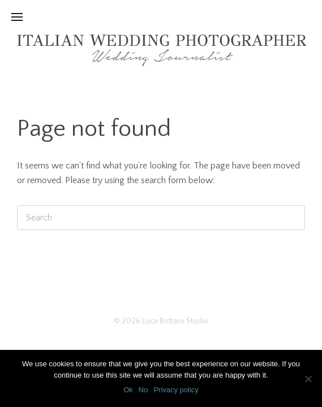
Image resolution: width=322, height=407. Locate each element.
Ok (128, 390)
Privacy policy (175, 390)
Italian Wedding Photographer (161, 40)
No (143, 390)
